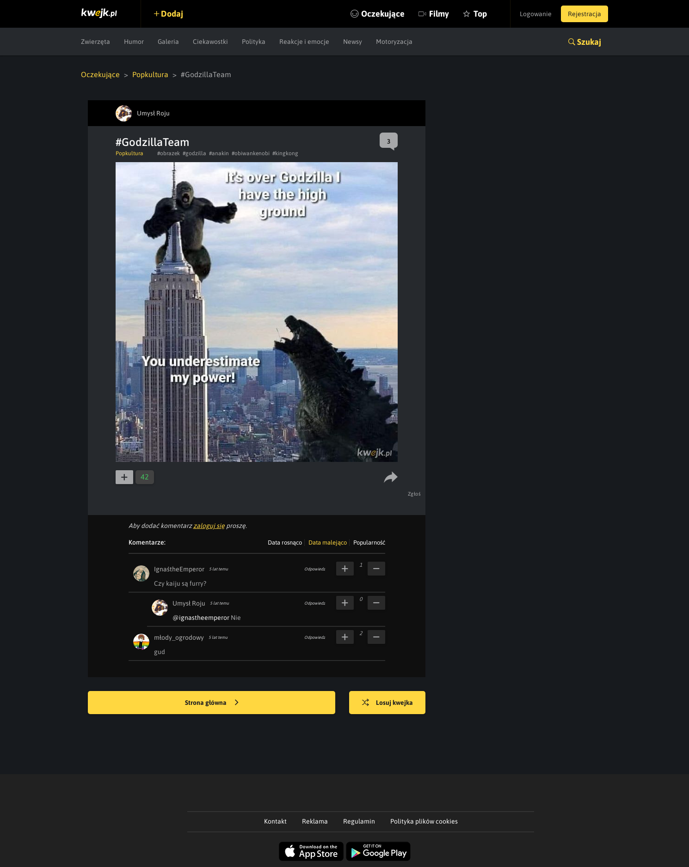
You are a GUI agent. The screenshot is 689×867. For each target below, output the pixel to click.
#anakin (219, 153)
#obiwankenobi (251, 153)
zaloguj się (209, 525)
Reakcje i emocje (304, 41)
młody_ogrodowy (179, 637)
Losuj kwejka (387, 703)
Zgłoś (414, 494)
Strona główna (212, 703)
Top (480, 13)
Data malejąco (327, 542)
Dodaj (172, 13)
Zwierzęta (95, 41)
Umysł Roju (188, 603)
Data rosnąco (285, 542)
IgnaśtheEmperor (179, 569)
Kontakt (275, 821)
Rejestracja (584, 14)
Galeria (168, 41)
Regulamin (359, 821)
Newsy (352, 41)
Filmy (439, 13)
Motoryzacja (394, 41)
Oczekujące (383, 13)
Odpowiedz (314, 569)
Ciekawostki (210, 41)
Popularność (369, 542)
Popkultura (150, 74)
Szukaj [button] (589, 42)
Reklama (315, 821)
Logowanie (536, 14)
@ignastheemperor (200, 617)
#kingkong (285, 153)
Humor (134, 41)
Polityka (253, 41)
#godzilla (194, 153)
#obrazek (168, 153)
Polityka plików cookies (424, 821)
